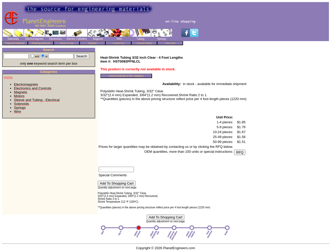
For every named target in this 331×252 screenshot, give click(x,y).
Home (8, 77)
